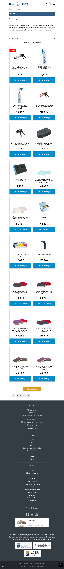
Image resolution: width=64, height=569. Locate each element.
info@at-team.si (32, 428)
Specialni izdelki (32, 451)
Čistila (32, 440)
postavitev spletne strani (28, 566)
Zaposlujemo (32, 501)
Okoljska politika (32, 498)
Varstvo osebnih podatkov (32, 489)
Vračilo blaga (32, 492)
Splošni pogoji (32, 481)
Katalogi (32, 478)
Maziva (32, 445)
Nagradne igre (32, 495)
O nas (32, 470)
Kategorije (32, 13)
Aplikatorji (44, 217)
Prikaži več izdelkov (32, 389)
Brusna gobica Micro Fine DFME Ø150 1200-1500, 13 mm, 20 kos (20, 330)
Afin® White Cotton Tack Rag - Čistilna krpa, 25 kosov (20, 218)
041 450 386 (32, 419)
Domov (11, 9)
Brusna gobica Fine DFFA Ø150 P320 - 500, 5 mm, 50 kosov (20, 292)
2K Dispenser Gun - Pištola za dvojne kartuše (20, 143)
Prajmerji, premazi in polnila (32, 448)
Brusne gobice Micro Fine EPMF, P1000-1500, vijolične (44, 368)
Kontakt (32, 487)
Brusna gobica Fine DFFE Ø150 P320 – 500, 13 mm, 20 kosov (44, 292)
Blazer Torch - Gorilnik (44, 255)
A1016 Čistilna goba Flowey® (20, 180)
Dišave (32, 456)
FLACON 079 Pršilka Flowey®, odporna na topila (20, 107)
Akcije (32, 459)
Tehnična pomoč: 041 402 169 (32, 422)
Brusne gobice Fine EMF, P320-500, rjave (20, 367)
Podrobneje (44, 229)
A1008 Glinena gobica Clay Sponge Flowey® (43, 143)
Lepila (32, 442)
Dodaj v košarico (20, 80)
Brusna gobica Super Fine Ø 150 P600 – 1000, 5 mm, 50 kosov (44, 330)
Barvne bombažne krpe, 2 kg (20, 255)
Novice (32, 476)
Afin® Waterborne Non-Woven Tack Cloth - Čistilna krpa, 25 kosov (44, 181)
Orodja (32, 453)
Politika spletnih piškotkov (32, 484)
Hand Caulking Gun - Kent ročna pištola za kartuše (20, 67)
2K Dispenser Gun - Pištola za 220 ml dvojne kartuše (44, 106)
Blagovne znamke (32, 473)
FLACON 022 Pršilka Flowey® (44, 67)
